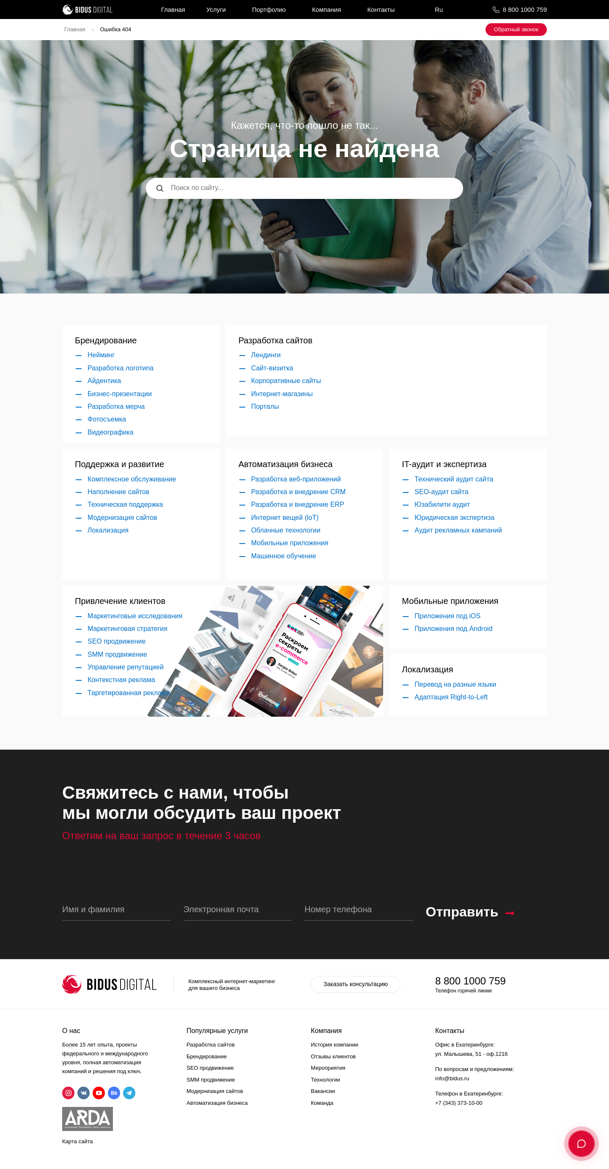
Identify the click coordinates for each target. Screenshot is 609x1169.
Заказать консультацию (356, 984)
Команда (322, 1103)
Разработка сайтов (211, 1044)
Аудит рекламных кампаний (458, 530)
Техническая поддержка (125, 504)
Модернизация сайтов (122, 517)
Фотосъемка (107, 419)
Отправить (462, 911)
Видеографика (111, 432)
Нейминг (101, 355)
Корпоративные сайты (286, 380)
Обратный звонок (516, 29)
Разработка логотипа (121, 368)
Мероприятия (328, 1068)
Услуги (216, 9)
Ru (439, 9)
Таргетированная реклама (129, 692)
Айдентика (104, 380)
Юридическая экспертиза (454, 517)
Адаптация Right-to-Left (451, 697)
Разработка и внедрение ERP (297, 504)
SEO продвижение (116, 641)
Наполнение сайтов (118, 491)
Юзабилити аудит (442, 504)
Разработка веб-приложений (296, 479)
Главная (173, 9)
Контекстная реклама (121, 679)
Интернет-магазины (282, 393)
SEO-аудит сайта (441, 491)
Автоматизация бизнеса (217, 1103)
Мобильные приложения (290, 542)
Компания (326, 9)
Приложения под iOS (447, 616)
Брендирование (207, 1056)
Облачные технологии (286, 530)
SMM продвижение (117, 654)
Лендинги (266, 355)
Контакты (381, 9)
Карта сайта (77, 1141)
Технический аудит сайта (453, 479)
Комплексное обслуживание (132, 479)
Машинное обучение (283, 556)
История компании (334, 1044)
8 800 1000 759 (525, 9)
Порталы (265, 406)
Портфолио (269, 9)
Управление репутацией (126, 667)
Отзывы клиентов (333, 1056)
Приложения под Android (453, 628)
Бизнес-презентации (120, 393)
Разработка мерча (116, 406)
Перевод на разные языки (455, 684)
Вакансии (323, 1091)
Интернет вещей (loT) (285, 517)
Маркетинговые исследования (135, 616)
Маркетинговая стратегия (127, 628)
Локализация (108, 530)
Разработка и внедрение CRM (298, 491)
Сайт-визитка (272, 368)
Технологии (325, 1080)
